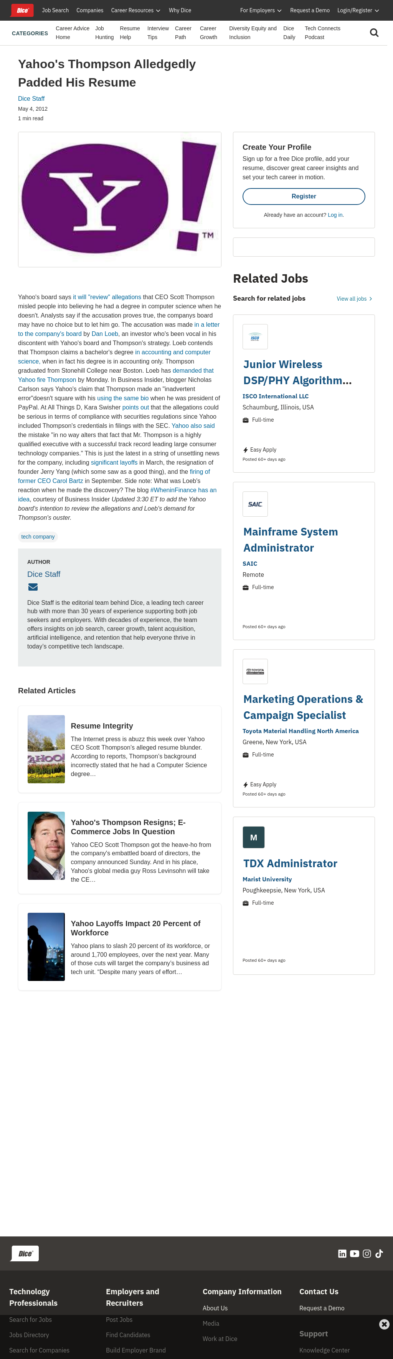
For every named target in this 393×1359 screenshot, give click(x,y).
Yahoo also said (193, 425)
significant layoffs (114, 462)
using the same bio (123, 398)
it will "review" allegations (107, 297)
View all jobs (356, 298)
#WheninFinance (173, 490)
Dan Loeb (105, 334)
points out (135, 407)
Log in (335, 215)
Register (304, 196)
